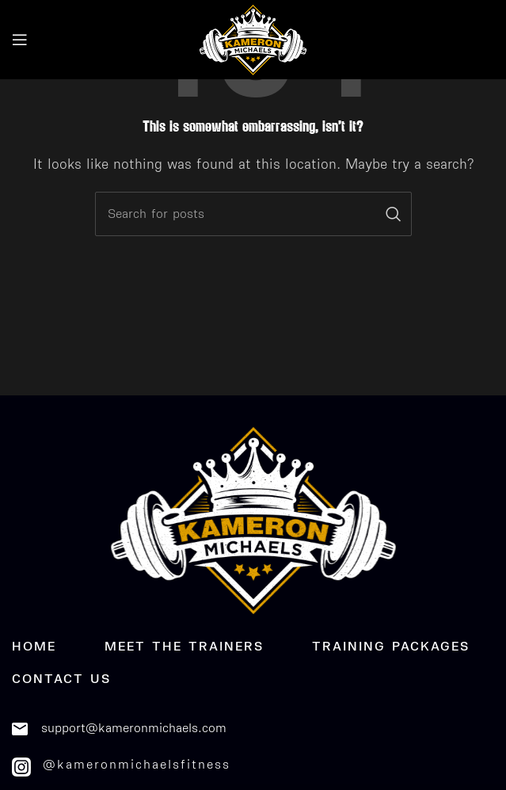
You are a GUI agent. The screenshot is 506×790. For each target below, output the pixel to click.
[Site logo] (253, 38)
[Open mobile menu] (20, 39)
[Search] (253, 214)
